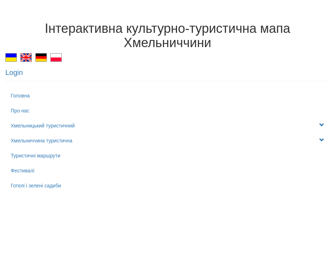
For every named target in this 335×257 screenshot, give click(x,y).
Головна (20, 96)
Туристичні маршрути (35, 155)
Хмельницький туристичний (167, 125)
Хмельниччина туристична (167, 140)
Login (14, 72)
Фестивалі (22, 170)
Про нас (20, 111)
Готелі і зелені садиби (36, 185)
